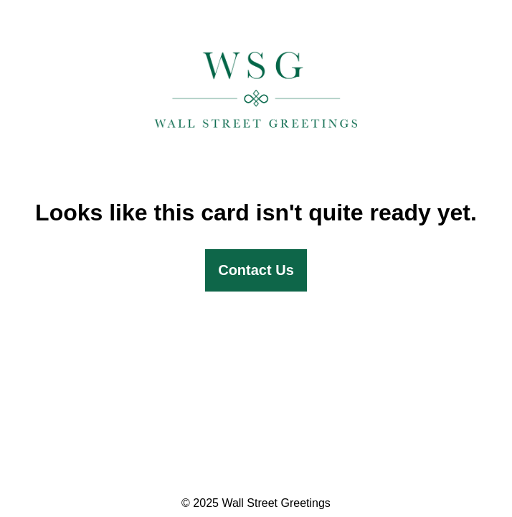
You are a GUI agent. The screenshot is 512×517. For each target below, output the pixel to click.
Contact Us (256, 270)
